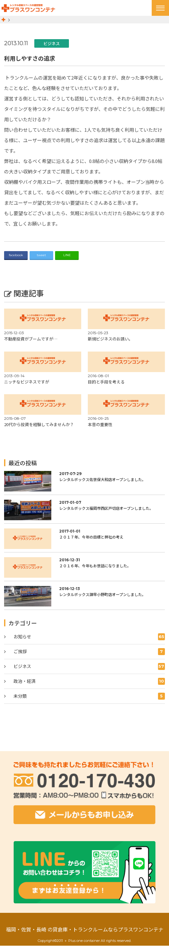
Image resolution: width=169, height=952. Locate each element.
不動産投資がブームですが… (30, 345)
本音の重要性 (100, 431)
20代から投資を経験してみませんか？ (39, 431)
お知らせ (89, 642)
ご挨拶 (89, 657)
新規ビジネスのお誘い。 (110, 345)
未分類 (89, 702)
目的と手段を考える (106, 388)
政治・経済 (89, 687)
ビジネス (51, 49)
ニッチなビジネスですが (26, 388)
